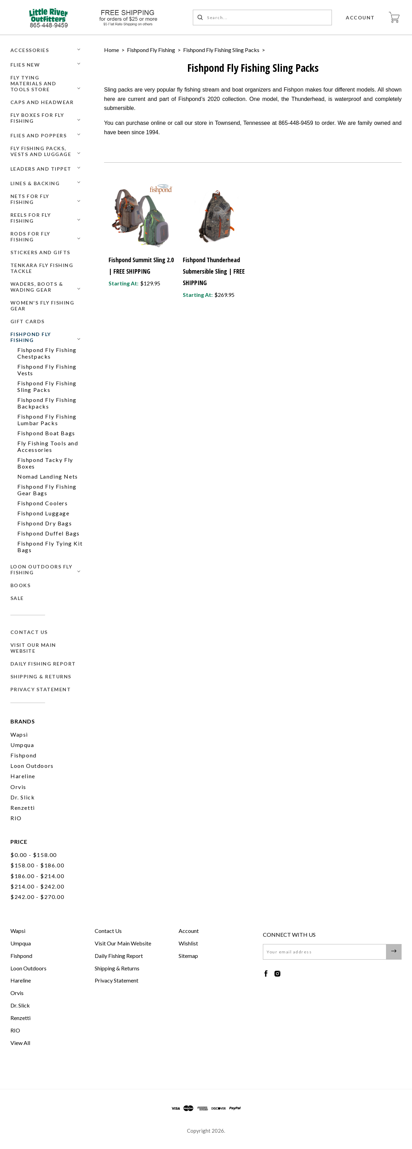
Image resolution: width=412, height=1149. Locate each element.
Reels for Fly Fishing (30, 218)
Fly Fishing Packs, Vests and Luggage (40, 151)
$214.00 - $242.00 (37, 886)
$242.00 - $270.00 (37, 896)
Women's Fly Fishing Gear (42, 305)
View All (20, 1042)
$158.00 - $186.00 (37, 865)
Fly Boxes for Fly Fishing (37, 118)
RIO (16, 818)
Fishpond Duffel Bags (48, 533)
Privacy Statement (40, 689)
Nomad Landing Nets (47, 476)
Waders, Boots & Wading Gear (36, 287)
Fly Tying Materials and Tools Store (33, 83)
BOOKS (20, 585)
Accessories (29, 50)
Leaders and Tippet (40, 169)
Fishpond (23, 755)
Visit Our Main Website (33, 648)
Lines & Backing (35, 183)
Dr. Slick (22, 797)
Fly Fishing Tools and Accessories (47, 446)
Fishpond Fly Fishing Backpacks (47, 403)
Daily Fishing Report (43, 664)
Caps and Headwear (42, 102)
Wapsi (19, 734)
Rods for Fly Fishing (30, 236)
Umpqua (22, 744)
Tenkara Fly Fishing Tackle (42, 268)
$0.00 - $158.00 (33, 854)
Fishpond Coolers (42, 503)
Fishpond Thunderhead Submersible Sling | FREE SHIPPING (214, 271)
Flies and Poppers (38, 135)
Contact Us (29, 632)
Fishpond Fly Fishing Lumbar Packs (47, 419)
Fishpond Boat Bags (46, 433)
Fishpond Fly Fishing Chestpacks (47, 353)
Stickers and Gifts (40, 252)
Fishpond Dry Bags (44, 523)
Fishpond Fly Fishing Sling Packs (47, 386)
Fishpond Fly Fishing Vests (47, 369)
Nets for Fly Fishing (29, 199)
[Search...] (262, 17)
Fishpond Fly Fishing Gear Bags (47, 489)
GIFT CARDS (27, 321)
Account (360, 17)
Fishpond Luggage (43, 513)
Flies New (25, 65)
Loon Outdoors (32, 765)
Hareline (22, 776)
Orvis (18, 786)
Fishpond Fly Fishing (30, 337)
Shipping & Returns (40, 676)
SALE (17, 598)
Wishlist (188, 943)
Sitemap (188, 955)
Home (111, 49)
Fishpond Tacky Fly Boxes (45, 463)
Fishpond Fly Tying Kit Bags (50, 546)
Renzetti (22, 807)
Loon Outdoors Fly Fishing (41, 569)
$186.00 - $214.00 (37, 876)
